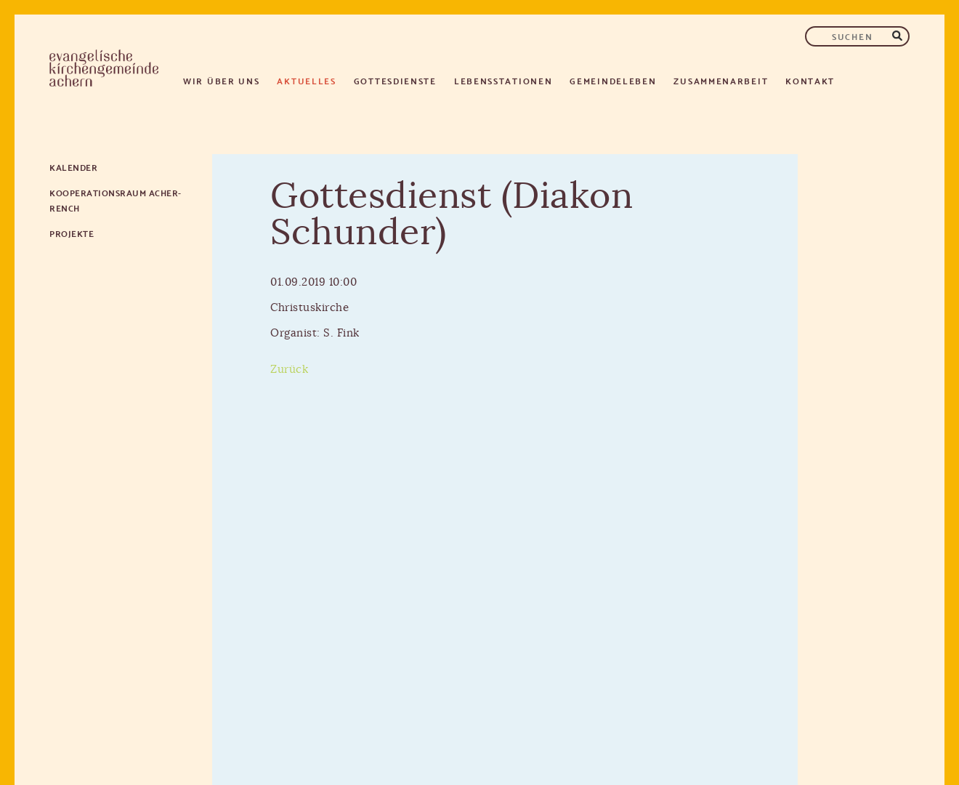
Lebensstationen (503, 80)
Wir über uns (221, 80)
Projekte (71, 233)
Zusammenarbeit (720, 80)
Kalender (73, 166)
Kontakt (810, 80)
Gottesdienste (395, 80)
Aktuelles (306, 80)
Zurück (289, 369)
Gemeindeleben (613, 80)
